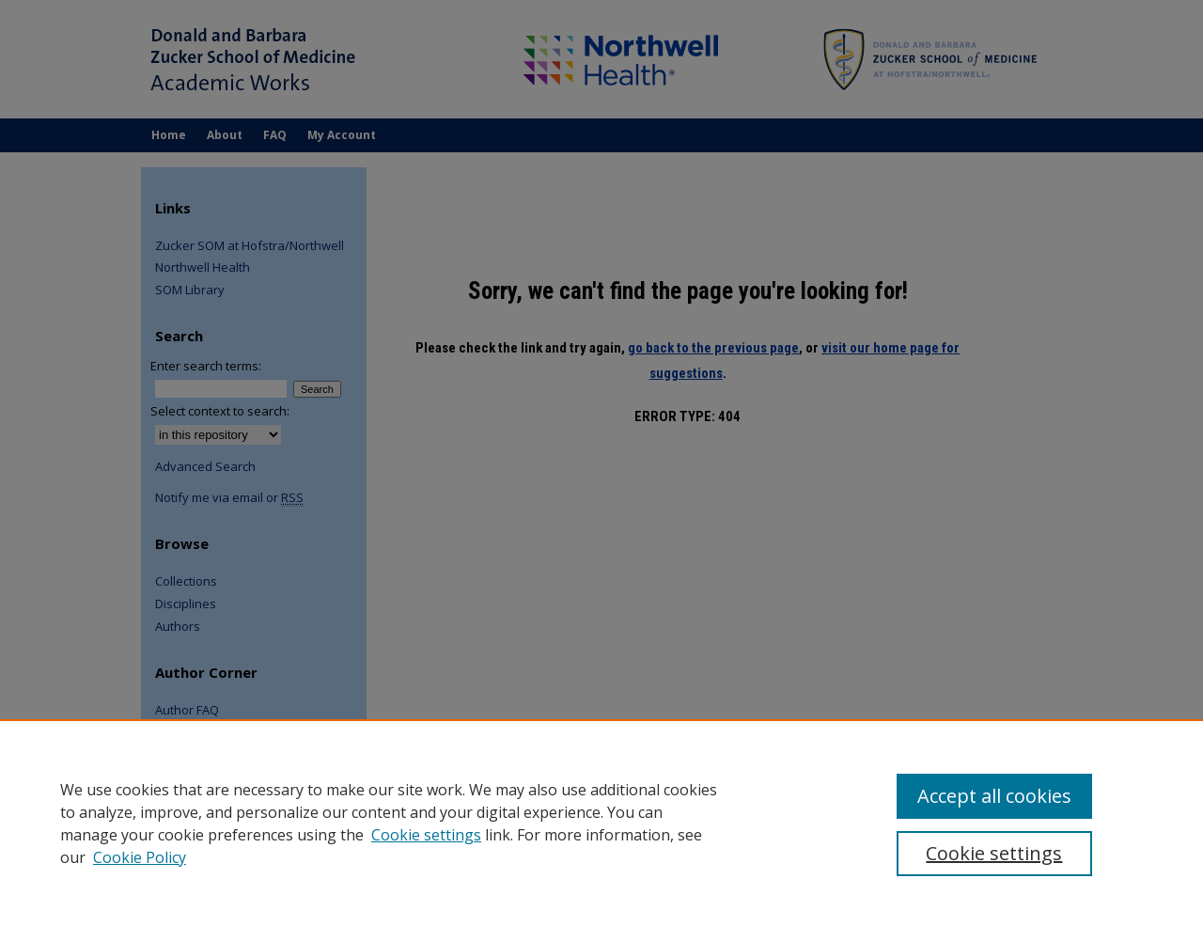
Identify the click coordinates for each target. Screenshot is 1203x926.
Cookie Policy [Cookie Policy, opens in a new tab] (139, 857)
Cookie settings (426, 834)
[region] (601, 822)
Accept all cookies (994, 795)
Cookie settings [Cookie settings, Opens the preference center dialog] (994, 853)
